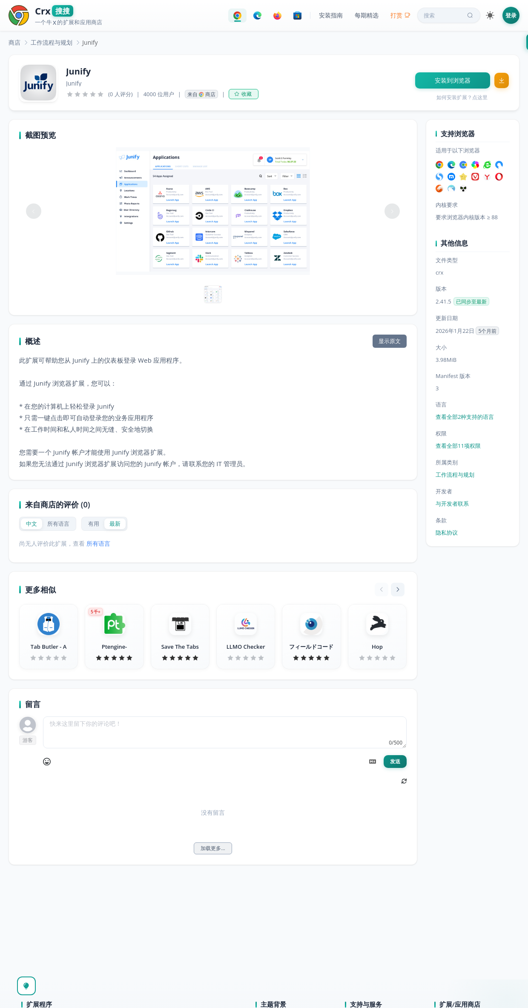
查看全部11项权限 (458, 446)
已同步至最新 (471, 301)
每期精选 (367, 15)
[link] (14, 42)
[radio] (31, 523)
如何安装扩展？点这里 (462, 97)
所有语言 (98, 543)
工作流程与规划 (51, 42)
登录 (511, 15)
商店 (14, 42)
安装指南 (331, 15)
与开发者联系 (452, 503)
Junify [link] (90, 42)
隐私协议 (447, 532)
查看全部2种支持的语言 (465, 417)
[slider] (85, 94)
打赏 (400, 15)
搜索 (449, 15)
